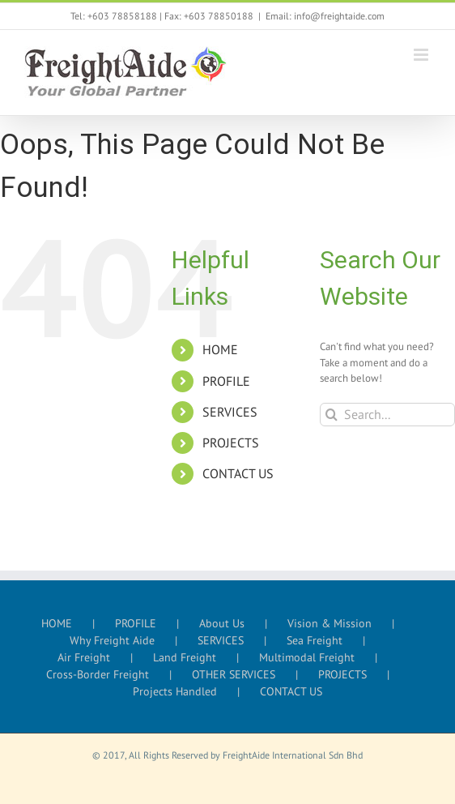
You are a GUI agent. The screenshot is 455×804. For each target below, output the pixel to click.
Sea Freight (314, 640)
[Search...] (387, 414)
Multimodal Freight (307, 657)
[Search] (331, 414)
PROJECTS (230, 442)
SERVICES (229, 412)
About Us (222, 623)
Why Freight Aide (112, 640)
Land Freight (184, 657)
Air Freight (83, 657)
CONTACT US (238, 473)
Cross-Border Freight (97, 674)
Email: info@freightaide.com (325, 16)
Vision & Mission (329, 623)
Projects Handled (175, 691)
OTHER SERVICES (233, 674)
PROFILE (226, 381)
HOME (220, 349)
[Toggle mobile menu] (422, 54)
